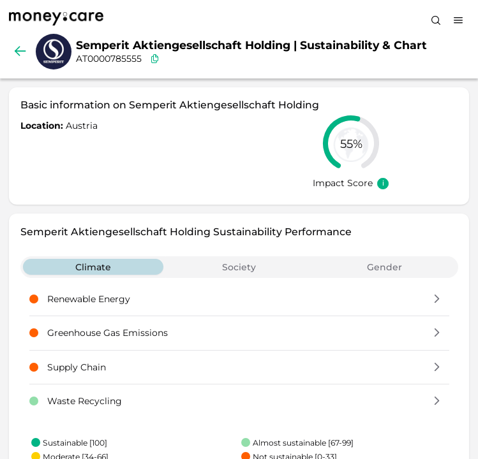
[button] (436, 299)
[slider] (351, 143)
